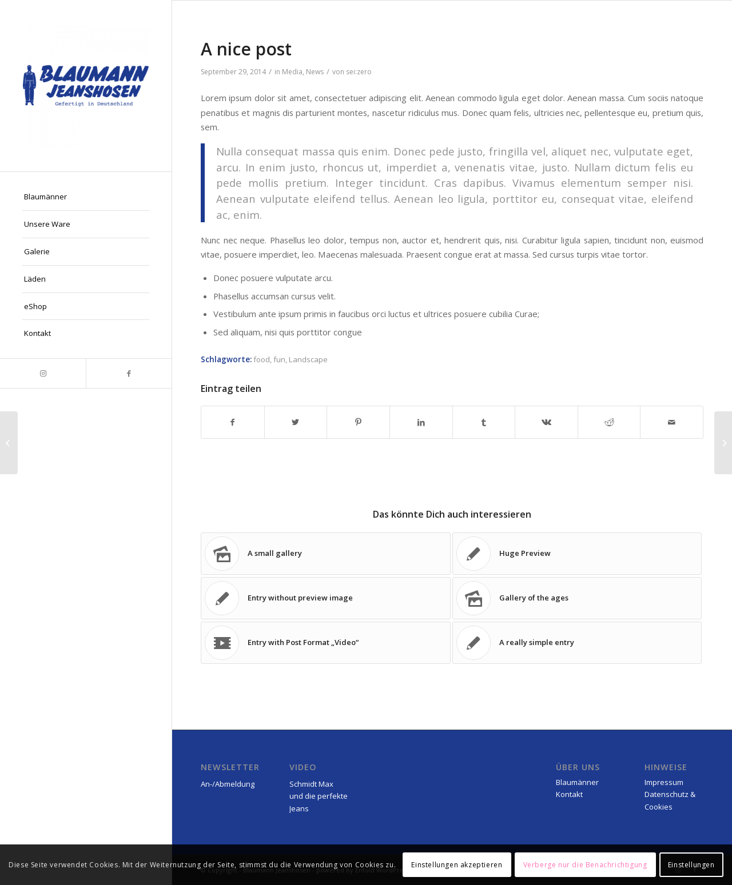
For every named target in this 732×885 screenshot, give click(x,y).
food (261, 359)
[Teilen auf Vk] (546, 422)
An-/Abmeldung (227, 784)
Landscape (308, 359)
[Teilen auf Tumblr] (484, 422)
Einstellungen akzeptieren (456, 865)
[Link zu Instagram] (43, 373)
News (315, 72)
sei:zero (359, 72)
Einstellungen (691, 865)
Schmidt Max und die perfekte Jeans (318, 796)
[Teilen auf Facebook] (232, 422)
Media (292, 72)
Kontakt (569, 794)
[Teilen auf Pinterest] (358, 422)
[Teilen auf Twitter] (296, 422)
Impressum (664, 782)
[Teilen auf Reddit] (609, 422)
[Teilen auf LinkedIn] (421, 422)
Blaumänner (577, 782)
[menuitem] (85, 197)
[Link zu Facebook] (129, 373)
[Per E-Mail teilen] (671, 422)
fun (279, 359)
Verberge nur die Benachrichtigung (585, 865)
